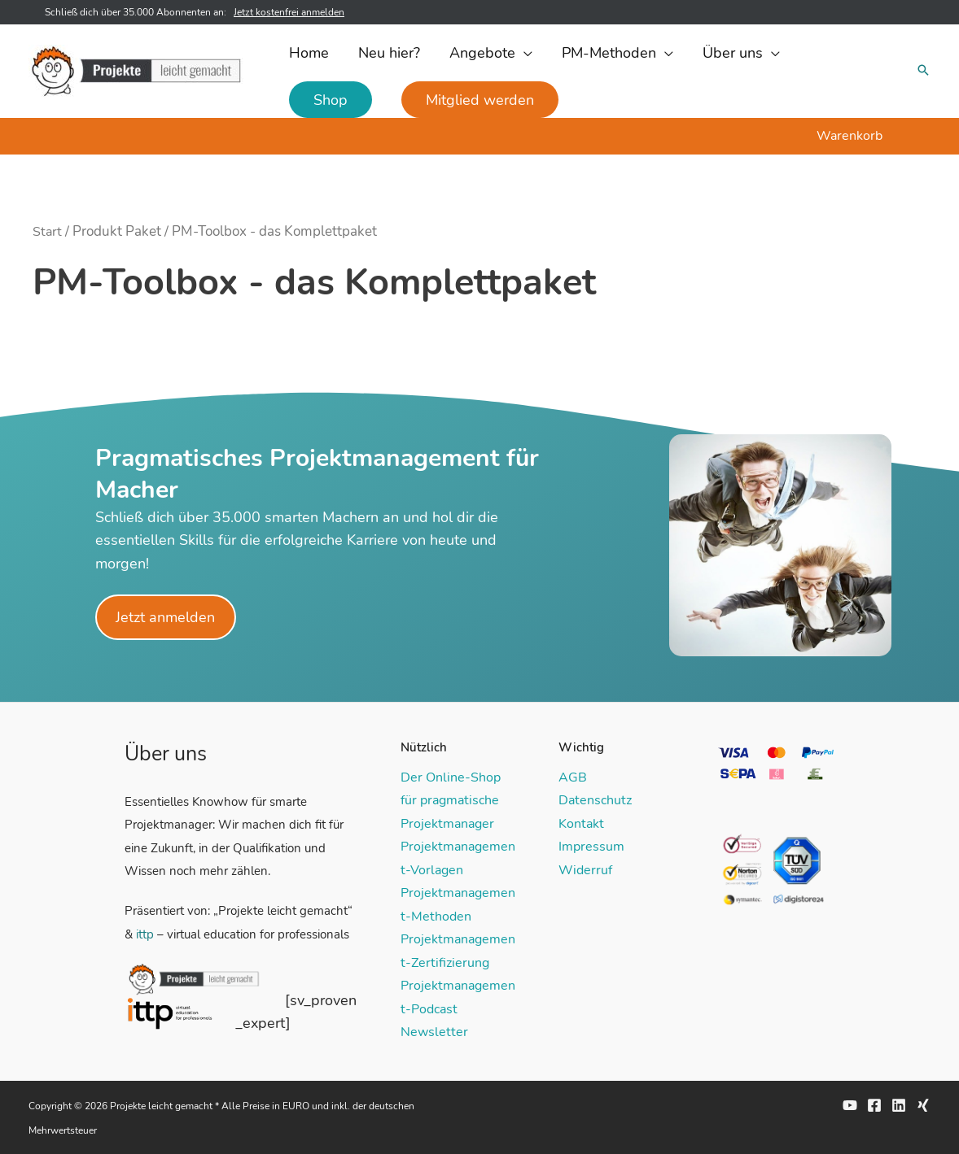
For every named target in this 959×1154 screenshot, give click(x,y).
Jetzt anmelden (166, 617)
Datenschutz (595, 800)
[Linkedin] (898, 1104)
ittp (145, 934)
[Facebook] (874, 1104)
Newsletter (434, 1031)
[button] (491, 52)
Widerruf (585, 869)
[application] (523, 52)
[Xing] (923, 1104)
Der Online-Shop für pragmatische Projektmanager (451, 801)
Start (48, 231)
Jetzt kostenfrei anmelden (289, 12)
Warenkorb (849, 136)
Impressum (591, 847)
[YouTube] (850, 1104)
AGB (572, 777)
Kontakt (581, 823)
